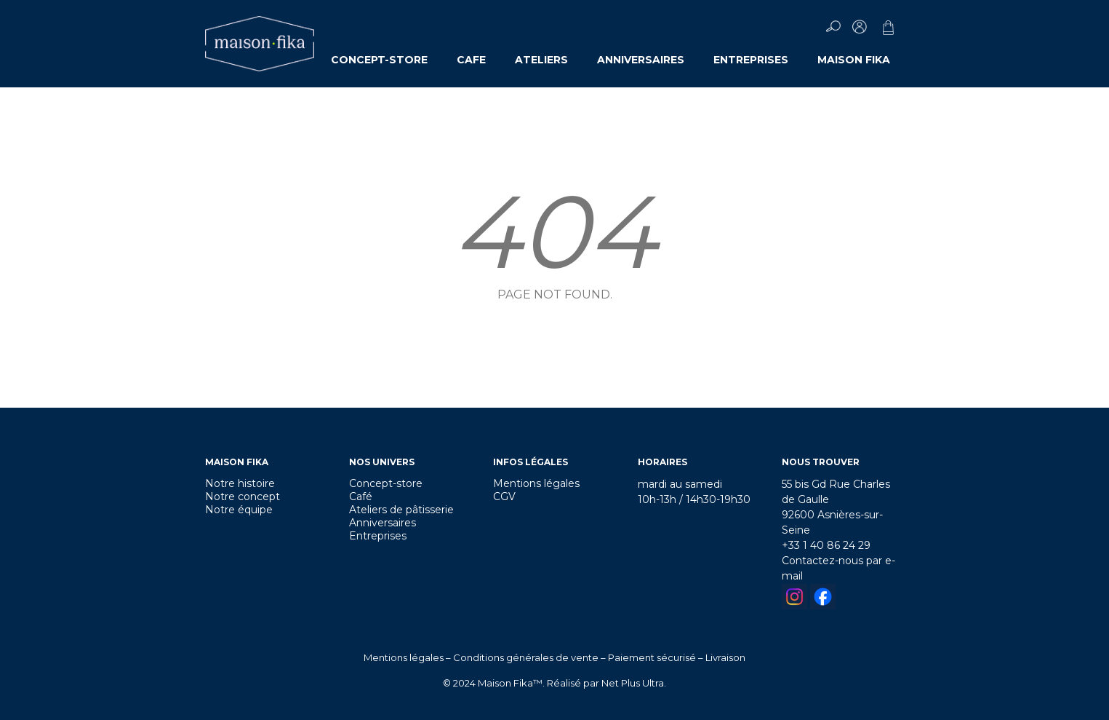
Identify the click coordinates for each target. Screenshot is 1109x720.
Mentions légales (536, 483)
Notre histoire (240, 483)
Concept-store (386, 483)
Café (360, 496)
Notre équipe (239, 509)
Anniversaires (382, 522)
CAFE (471, 59)
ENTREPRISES (750, 59)
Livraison (725, 657)
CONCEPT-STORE (379, 59)
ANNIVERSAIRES (640, 59)
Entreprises (378, 535)
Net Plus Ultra (632, 683)
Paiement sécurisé (652, 657)
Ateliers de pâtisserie (401, 509)
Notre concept (242, 496)
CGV (504, 496)
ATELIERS (541, 59)
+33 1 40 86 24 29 (826, 545)
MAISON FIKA (853, 59)
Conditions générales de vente (525, 657)
